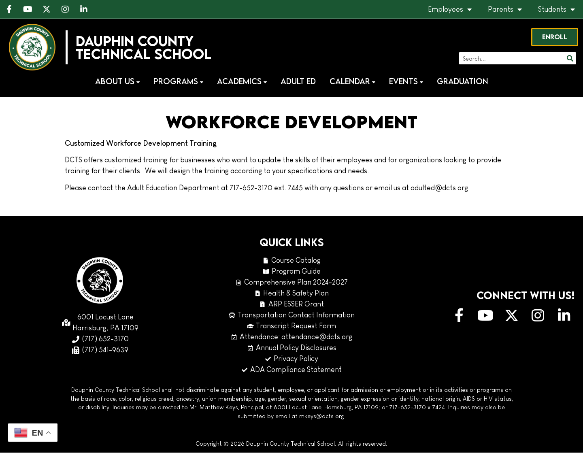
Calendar (352, 81)
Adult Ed (298, 81)
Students (556, 9)
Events (406, 81)
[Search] (570, 59)
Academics (242, 81)
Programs (178, 81)
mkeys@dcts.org (321, 416)
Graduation (462, 81)
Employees (450, 9)
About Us (117, 81)
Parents (505, 9)
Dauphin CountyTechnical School (144, 47)
